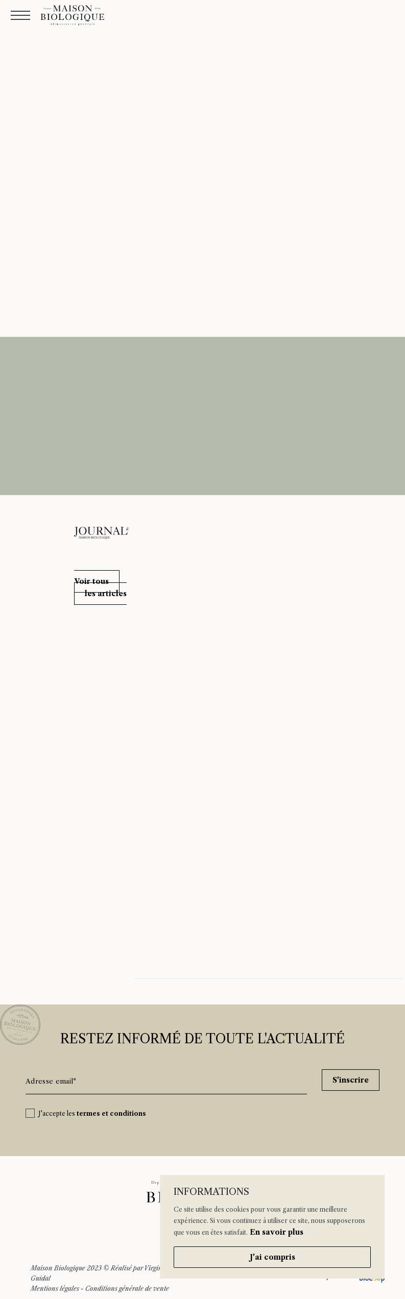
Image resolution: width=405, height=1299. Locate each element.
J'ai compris (272, 1257)
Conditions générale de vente (127, 1288)
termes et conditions (111, 1113)
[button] (100, 587)
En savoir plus (276, 1232)
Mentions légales (55, 1288)
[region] (272, 1227)
